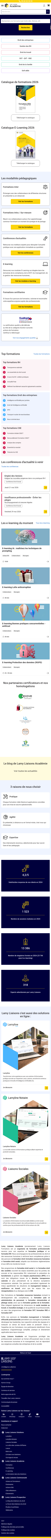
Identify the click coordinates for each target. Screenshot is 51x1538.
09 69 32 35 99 (25, 1)
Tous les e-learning (43, 523)
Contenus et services (8, 1390)
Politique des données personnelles (12, 1527)
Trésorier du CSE (10, 452)
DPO (6, 410)
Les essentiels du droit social (14, 372)
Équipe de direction (7, 1386)
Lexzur (8, 1448)
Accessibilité (5, 1406)
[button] (48, 5)
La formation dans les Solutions (16, 1474)
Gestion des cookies (7, 1533)
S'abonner (4, 1428)
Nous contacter (6, 1425)
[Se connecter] (44, 5)
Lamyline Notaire (11, 1439)
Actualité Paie (9, 381)
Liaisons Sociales (11, 1442)
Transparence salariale (12, 367)
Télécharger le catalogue (25, 118)
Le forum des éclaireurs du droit (16, 1504)
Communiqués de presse (9, 1402)
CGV (2, 1521)
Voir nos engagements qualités (25, 338)
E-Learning (9, 1471)
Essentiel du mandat (11, 447)
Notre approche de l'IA (8, 1394)
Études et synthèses (12, 1507)
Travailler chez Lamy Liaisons (10, 1398)
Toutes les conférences (9, 467)
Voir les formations (25, 201)
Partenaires (9, 1484)
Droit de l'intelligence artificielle (15, 405)
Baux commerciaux (11, 419)
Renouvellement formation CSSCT (16, 438)
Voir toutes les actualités (25, 771)
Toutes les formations (41, 354)
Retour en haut (25, 1353)
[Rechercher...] (48, 12)
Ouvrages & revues (12, 1457)
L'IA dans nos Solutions (13, 1454)
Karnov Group (5, 1382)
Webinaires (9, 1510)
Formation (9, 1465)
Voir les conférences (25, 253)
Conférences (10, 1468)
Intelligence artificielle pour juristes (16, 400)
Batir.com (9, 1451)
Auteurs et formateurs (13, 1481)
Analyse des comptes (12, 442)
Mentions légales (6, 1524)
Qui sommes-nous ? (7, 1379)
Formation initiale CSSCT (13, 433)
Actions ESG (10, 1487)
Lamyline (9, 1436)
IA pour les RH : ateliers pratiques (16, 377)
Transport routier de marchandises (16, 414)
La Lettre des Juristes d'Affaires (16, 1445)
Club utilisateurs (11, 1490)
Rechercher (25, 28)
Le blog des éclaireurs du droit (15, 1501)
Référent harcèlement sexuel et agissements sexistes (22, 386)
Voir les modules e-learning (25, 281)
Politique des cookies (8, 1530)
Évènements (10, 1493)
